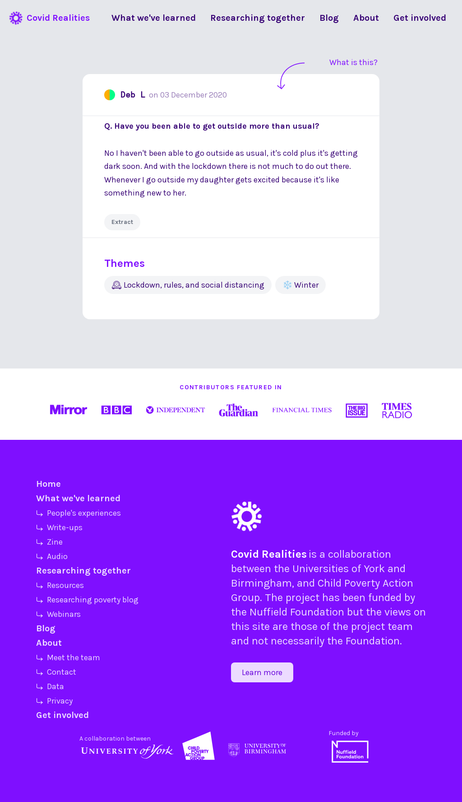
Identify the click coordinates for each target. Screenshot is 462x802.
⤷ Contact (56, 672)
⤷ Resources (60, 585)
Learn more (262, 672)
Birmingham (261, 583)
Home (48, 484)
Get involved (62, 715)
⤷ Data (50, 686)
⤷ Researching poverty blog (87, 600)
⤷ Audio (52, 556)
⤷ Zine (49, 542)
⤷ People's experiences (78, 513)
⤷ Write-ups (59, 527)
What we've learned (78, 498)
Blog (45, 628)
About (49, 643)
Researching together (83, 570)
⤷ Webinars (58, 614)
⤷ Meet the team (68, 657)
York (374, 568)
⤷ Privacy (54, 701)
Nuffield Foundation (296, 612)
